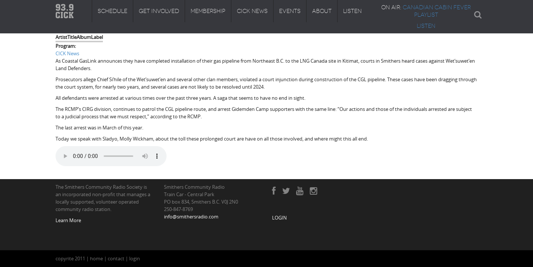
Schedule (112, 11)
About (322, 11)
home (96, 258)
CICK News (252, 11)
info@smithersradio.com (191, 216)
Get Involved (159, 11)
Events (290, 11)
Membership (208, 11)
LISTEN (426, 26)
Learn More (68, 220)
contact (116, 258)
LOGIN (279, 217)
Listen (352, 11)
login (134, 258)
